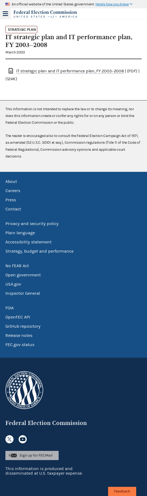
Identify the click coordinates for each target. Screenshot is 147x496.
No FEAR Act (17, 265)
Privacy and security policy (32, 223)
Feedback (122, 491)
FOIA (9, 308)
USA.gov (13, 284)
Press (10, 199)
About (11, 181)
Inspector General (22, 293)
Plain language (20, 232)
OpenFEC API (17, 317)
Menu (5, 13)
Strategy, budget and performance (39, 251)
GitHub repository (23, 326)
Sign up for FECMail (36, 455)
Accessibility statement (28, 242)
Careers (12, 190)
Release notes (18, 335)
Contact (13, 209)
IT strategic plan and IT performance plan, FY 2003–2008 (70, 71)
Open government (23, 275)
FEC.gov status (19, 344)
